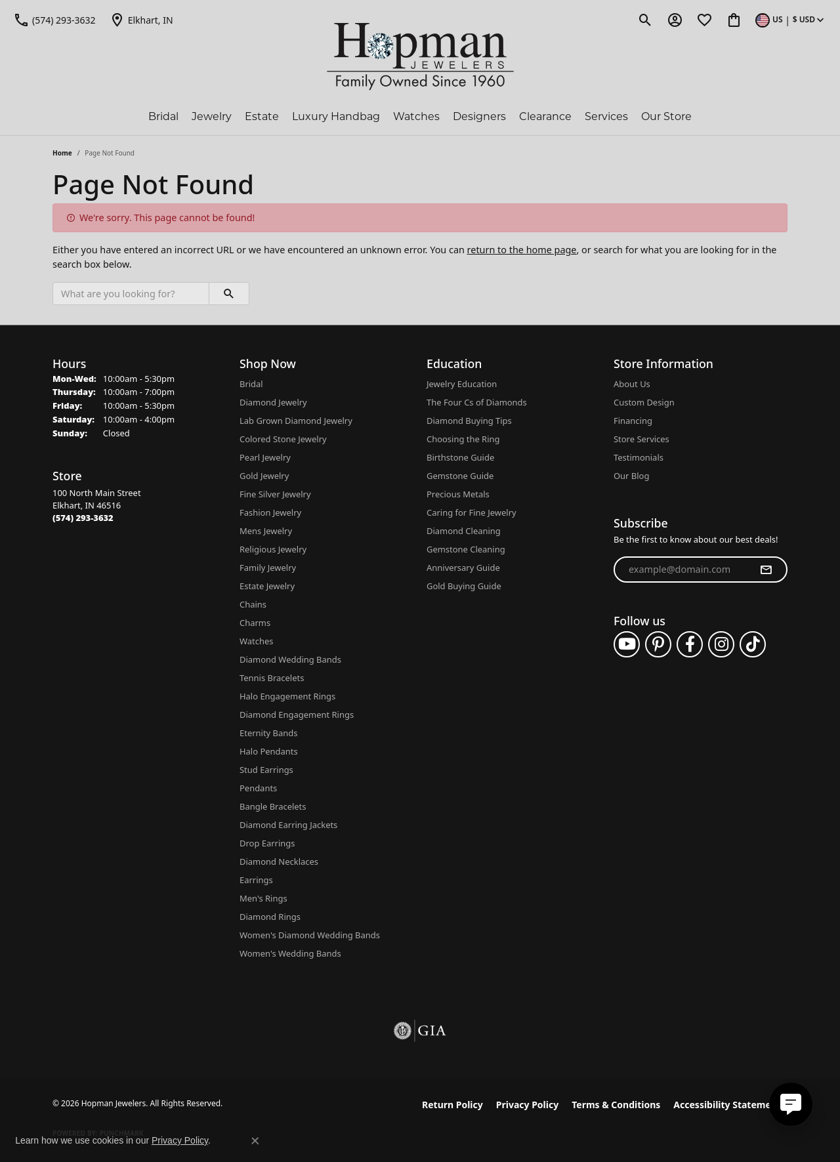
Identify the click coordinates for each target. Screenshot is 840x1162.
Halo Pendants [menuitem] (269, 751)
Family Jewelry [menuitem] (268, 567)
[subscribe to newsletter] (766, 569)
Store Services (641, 439)
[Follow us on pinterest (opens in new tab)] (658, 644)
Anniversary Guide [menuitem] (463, 567)
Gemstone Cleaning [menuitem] (466, 549)
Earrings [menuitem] (256, 880)
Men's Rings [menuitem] (263, 898)
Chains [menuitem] (253, 604)
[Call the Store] (83, 518)
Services (606, 116)
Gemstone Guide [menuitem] (460, 476)
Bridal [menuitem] (251, 384)
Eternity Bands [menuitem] (268, 733)
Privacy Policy (527, 1104)
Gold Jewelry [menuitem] (264, 476)
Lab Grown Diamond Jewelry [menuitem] (296, 420)
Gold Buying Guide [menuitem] (464, 586)
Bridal (163, 116)
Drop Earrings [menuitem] (267, 843)
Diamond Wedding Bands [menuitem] (290, 659)
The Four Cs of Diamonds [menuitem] (477, 402)
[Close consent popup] (255, 1141)
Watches (416, 116)
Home (62, 152)
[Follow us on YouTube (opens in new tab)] (627, 644)
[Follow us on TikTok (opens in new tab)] (753, 644)
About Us (632, 384)
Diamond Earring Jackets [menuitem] (288, 825)
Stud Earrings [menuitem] (266, 770)
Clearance (545, 116)
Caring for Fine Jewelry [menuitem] (471, 512)
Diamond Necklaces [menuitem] (279, 861)
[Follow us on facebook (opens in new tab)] (690, 644)
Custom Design (644, 402)
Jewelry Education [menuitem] (462, 384)
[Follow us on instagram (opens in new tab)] (721, 644)
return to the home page (522, 249)
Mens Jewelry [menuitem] (266, 531)
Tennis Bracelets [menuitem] (272, 678)
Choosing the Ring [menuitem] (463, 439)
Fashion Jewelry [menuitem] (270, 512)
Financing (633, 420)
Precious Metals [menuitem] (458, 494)
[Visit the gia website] (420, 1030)
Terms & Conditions (616, 1104)
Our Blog (631, 476)
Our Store (666, 116)
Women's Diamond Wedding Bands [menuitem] (310, 935)
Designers (479, 116)
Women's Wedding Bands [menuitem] (290, 953)
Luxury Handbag (336, 116)
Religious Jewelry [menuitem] (273, 549)
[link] (54, 20)
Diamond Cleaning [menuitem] (464, 531)
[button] (645, 20)
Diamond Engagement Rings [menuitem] (297, 714)
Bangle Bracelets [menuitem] (273, 806)
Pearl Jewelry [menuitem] (265, 457)
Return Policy (452, 1104)
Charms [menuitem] (255, 623)
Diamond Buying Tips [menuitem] (469, 420)
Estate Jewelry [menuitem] (267, 586)
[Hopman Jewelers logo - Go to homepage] (420, 56)
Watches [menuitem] (256, 641)
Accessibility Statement (727, 1104)
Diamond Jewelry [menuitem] (273, 402)
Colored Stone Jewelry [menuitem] (283, 439)
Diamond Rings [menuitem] (270, 917)
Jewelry (212, 116)
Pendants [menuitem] (258, 788)
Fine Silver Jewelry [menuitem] (275, 494)
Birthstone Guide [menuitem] (460, 457)
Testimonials (638, 457)
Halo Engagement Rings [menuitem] (287, 696)
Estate (262, 116)
